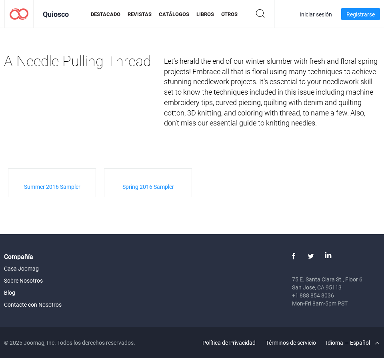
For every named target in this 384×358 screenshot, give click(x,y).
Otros (229, 14)
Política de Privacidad (229, 342)
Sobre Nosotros (23, 280)
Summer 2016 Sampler (52, 186)
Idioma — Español (352, 342)
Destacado (105, 14)
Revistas (140, 14)
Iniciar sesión (316, 14)
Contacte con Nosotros (33, 304)
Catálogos (174, 14)
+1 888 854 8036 (313, 295)
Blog (9, 292)
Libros (205, 14)
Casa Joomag (21, 268)
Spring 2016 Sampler (148, 186)
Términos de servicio (291, 342)
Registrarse (360, 14)
